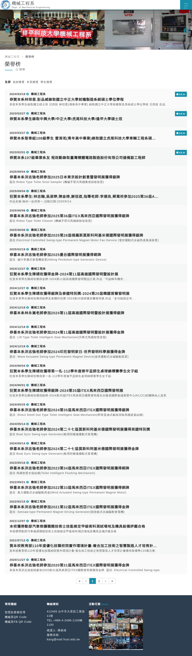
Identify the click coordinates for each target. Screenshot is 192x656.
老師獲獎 (19, 82)
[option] (96, 30)
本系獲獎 (32, 82)
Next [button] (185, 30)
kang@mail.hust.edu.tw (63, 639)
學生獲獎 (46, 82)
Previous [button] (7, 30)
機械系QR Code (16, 617)
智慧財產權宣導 (15, 612)
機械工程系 (12, 56)
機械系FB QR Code (18, 621)
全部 (8, 82)
